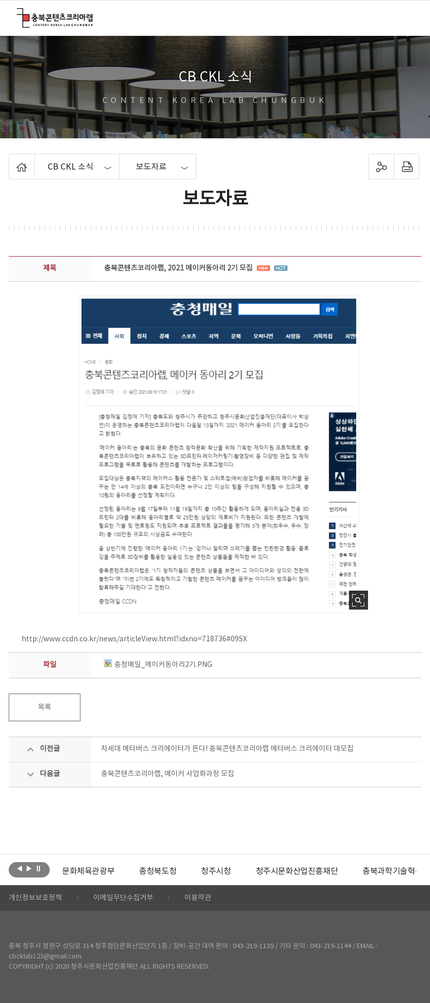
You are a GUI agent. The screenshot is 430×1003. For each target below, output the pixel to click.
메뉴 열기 (406, 17)
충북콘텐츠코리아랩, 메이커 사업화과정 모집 (167, 774)
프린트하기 (407, 166)
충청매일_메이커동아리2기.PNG (158, 665)
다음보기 (29, 869)
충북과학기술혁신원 (395, 871)
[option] (88, 871)
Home (11, 160)
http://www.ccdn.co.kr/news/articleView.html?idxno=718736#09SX (134, 639)
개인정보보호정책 (35, 898)
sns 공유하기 (381, 166)
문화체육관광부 (88, 871)
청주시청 (216, 871)
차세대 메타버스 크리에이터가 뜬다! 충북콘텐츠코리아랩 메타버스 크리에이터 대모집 (227, 749)
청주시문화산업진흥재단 (297, 871)
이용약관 (198, 898)
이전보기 (20, 869)
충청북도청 (157, 871)
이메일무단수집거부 (123, 898)
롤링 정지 (38, 869)
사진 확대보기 (358, 600)
